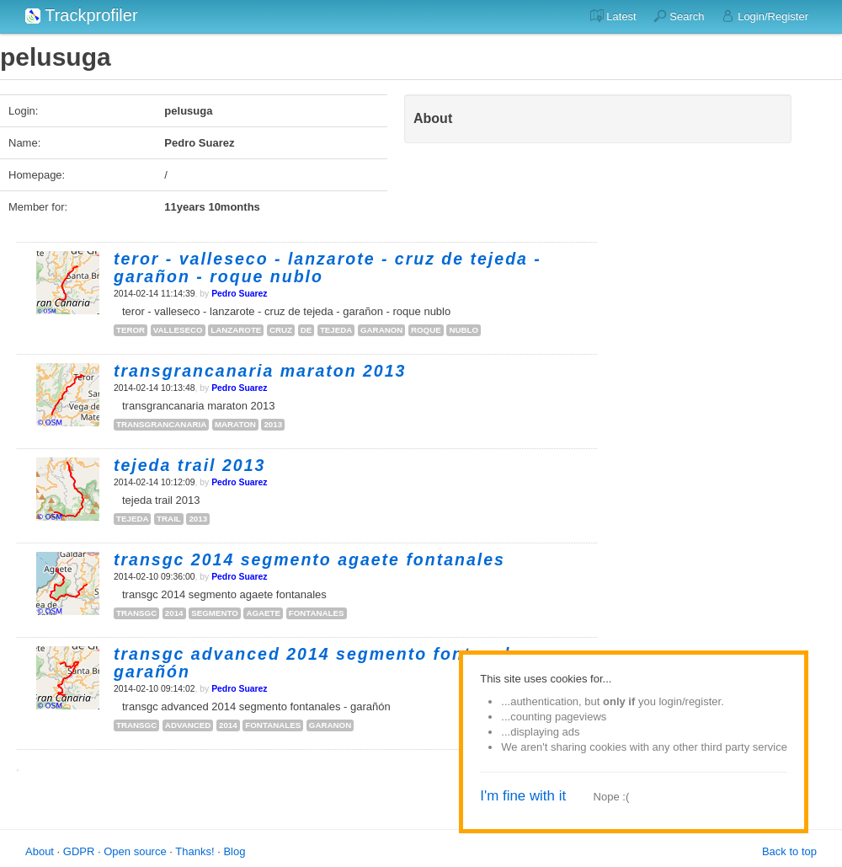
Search (679, 16)
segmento (214, 613)
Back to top (789, 851)
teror (130, 329)
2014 (174, 613)
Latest (613, 16)
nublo (463, 329)
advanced (188, 725)
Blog (234, 851)
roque (426, 329)
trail (169, 518)
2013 (273, 424)
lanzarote (235, 329)
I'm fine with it (523, 796)
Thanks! (194, 851)
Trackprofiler (81, 15)
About (39, 851)
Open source (135, 851)
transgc (136, 613)
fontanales (316, 613)
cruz (280, 329)
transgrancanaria (161, 424)
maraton (235, 424)
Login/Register (765, 16)
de (306, 329)
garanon (381, 329)
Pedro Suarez (239, 293)
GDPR (79, 851)
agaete (263, 613)
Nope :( (612, 796)
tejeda (336, 329)
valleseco (178, 329)
